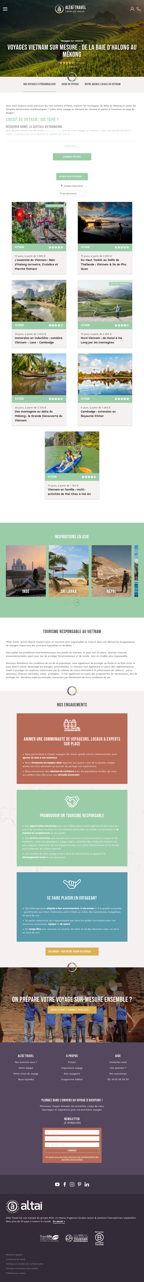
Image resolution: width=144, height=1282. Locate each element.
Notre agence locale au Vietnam (103, 84)
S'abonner (72, 1150)
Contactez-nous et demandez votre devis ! (70, 1009)
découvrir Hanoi (53, 130)
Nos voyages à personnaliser (39, 84)
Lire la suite (70, 145)
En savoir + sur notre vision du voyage (69, 951)
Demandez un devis (72, 156)
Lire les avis (72, 66)
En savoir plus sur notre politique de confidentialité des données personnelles (72, 1158)
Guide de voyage (70, 84)
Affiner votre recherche (70, 176)
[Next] (77, 602)
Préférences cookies (16, 1273)
